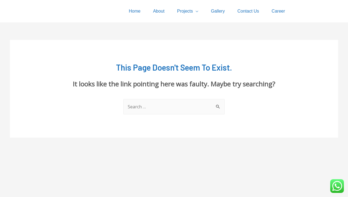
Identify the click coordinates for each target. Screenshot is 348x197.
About (158, 11)
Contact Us (248, 11)
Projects (185, 11)
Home (135, 11)
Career (278, 11)
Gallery (218, 11)
